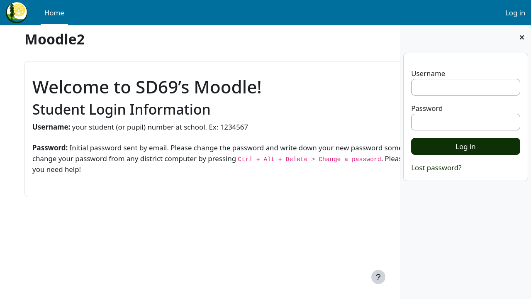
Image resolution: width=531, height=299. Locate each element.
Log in (515, 12)
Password (427, 108)
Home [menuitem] (54, 12)
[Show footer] (378, 277)
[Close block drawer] (522, 37)
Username (428, 73)
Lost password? (436, 167)
